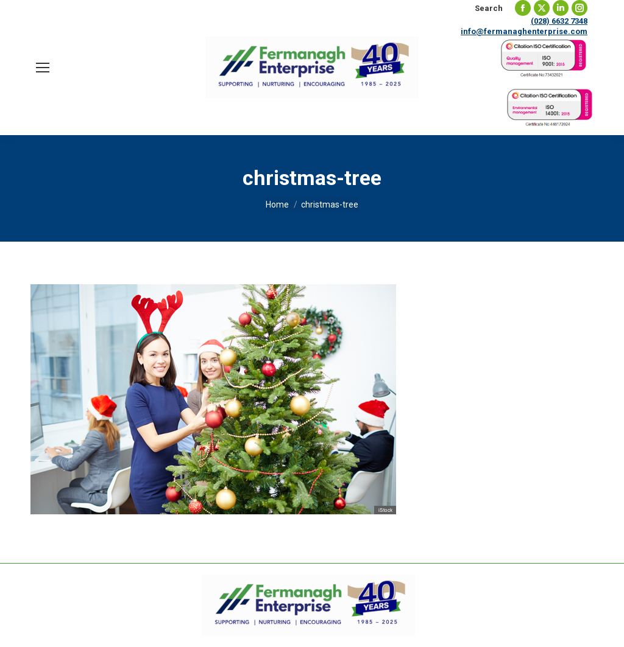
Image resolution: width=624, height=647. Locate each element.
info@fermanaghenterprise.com (524, 31)
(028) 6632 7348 (559, 21)
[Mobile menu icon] (42, 67)
